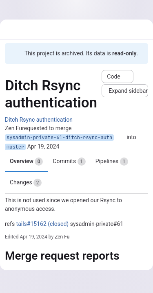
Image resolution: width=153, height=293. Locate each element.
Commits (69, 161)
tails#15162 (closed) (42, 224)
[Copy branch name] (120, 137)
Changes (26, 183)
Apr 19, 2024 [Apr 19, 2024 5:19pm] (43, 146)
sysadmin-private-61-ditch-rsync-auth (59, 137)
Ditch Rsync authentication (39, 119)
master (15, 147)
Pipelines (111, 161)
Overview (26, 161)
